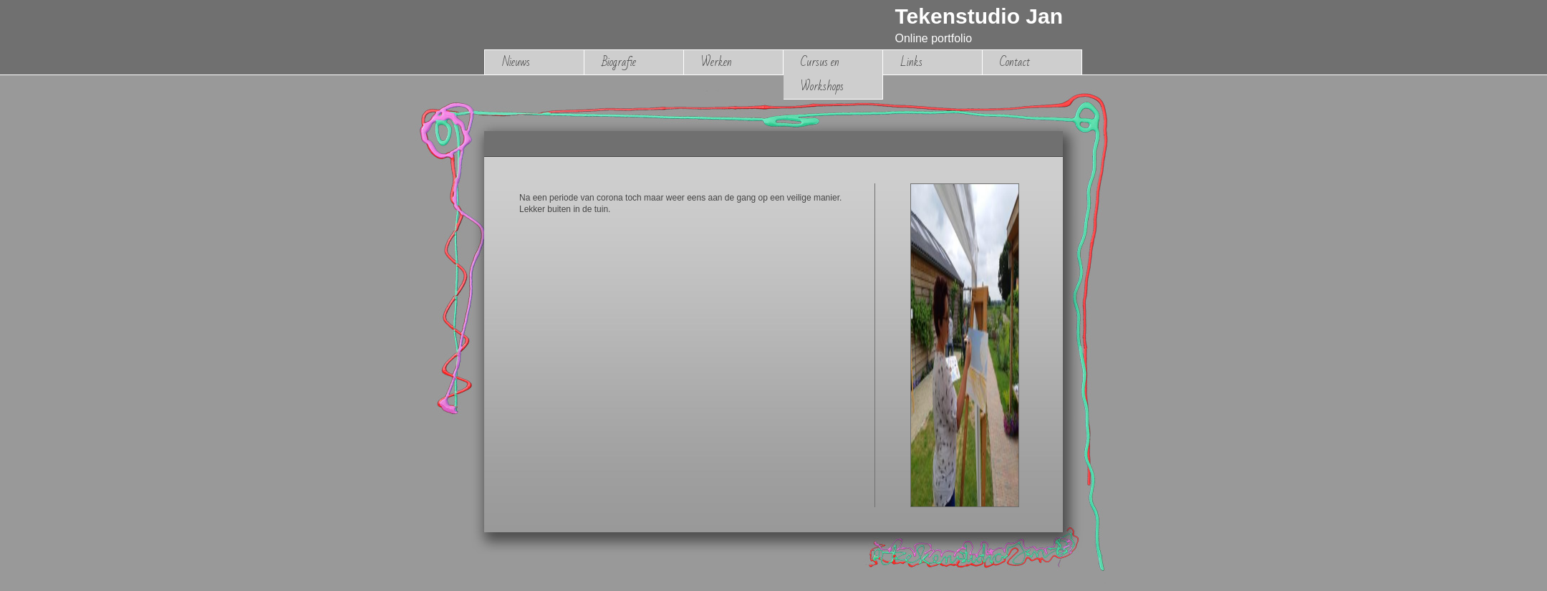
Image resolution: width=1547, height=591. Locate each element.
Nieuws (516, 62)
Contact (1015, 62)
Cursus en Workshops (822, 74)
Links (911, 62)
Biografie (619, 62)
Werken (716, 62)
